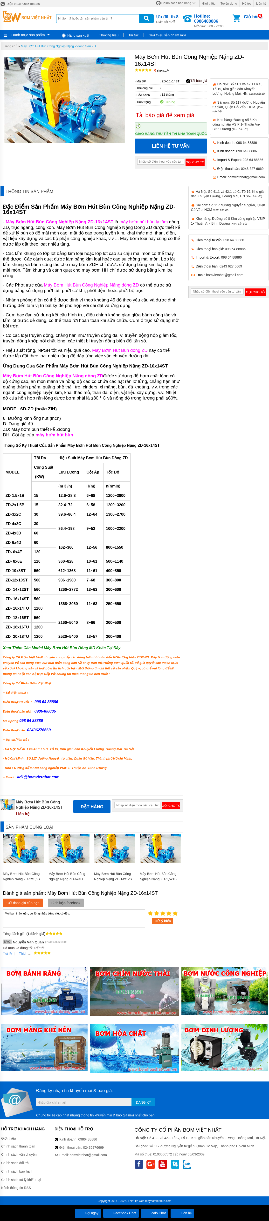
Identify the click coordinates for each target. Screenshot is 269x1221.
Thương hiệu (108, 35)
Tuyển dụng (229, 3)
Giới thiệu (208, 3)
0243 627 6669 (252, 169)
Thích (21, 953)
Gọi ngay (87, 1213)
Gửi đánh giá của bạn (23, 903)
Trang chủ (10, 46)
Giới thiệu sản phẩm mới (167, 35)
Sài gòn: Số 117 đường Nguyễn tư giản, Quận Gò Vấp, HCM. (239, 106)
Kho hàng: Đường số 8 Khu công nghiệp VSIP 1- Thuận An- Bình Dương (236, 124)
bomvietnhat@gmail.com (246, 177)
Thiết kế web (136, 1201)
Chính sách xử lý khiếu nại (21, 1180)
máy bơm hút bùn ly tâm (143, 221)
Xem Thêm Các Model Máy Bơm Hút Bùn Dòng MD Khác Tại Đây (62, 648)
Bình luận (162, 70)
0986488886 (87, 1139)
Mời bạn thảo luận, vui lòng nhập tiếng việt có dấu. (74, 918)
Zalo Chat (155, 1213)
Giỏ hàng (253, 16)
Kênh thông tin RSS (16, 1188)
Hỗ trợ (246, 3)
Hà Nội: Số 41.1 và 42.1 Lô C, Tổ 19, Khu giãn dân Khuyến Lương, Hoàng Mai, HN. (239, 88)
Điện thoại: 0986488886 (20, 4)
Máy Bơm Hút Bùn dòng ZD (120, 350)
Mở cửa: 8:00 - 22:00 (213, 21)
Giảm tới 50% (167, 19)
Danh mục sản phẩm (28, 35)
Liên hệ (261, 3)
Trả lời (8, 954)
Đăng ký (143, 1102)
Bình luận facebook (65, 903)
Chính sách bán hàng (176, 3)
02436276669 (93, 1147)
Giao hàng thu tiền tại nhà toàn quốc (171, 134)
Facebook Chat (121, 1213)
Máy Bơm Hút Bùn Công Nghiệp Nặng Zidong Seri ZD (58, 46)
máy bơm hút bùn (54, 434)
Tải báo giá (196, 81)
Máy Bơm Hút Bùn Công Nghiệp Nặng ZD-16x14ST (59, 221)
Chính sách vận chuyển (19, 1154)
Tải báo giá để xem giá (165, 115)
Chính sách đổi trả (15, 1163)
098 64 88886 (246, 143)
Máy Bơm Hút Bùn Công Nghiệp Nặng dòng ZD (91, 284)
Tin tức (133, 35)
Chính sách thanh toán (18, 1146)
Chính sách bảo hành (17, 1171)
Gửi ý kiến (163, 921)
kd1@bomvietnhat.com (38, 777)
